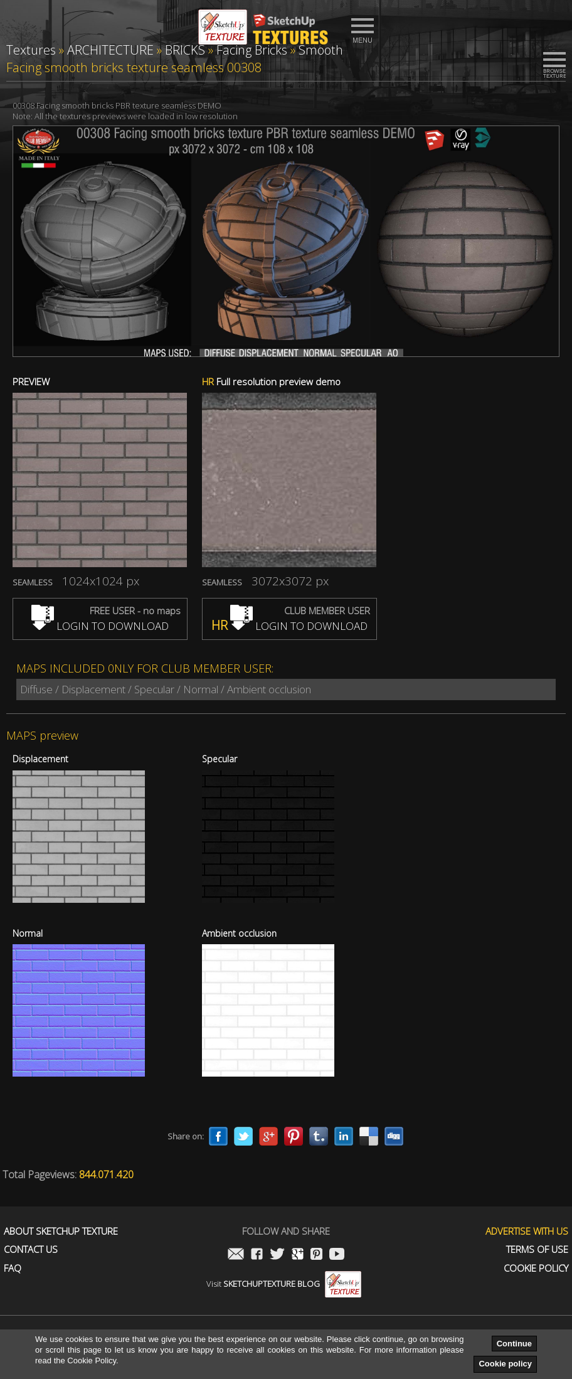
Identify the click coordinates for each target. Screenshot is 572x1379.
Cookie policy (505, 1363)
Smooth (321, 49)
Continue (514, 1343)
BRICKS (185, 49)
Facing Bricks (251, 49)
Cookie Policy (536, 1268)
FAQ (12, 1268)
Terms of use (537, 1249)
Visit (283, 1283)
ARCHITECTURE (110, 49)
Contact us (31, 1249)
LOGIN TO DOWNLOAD (100, 626)
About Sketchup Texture (61, 1231)
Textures (31, 49)
